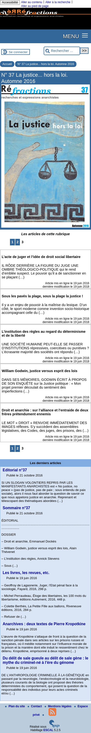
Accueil (7, 64)
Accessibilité (10, 2)
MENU (71, 36)
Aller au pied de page (35, 6)
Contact (35, 706)
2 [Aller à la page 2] (17, 242)
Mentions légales (58, 706)
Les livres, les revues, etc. (26, 573)
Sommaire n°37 (16, 508)
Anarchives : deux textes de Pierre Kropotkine (44, 624)
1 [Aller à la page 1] (12, 242)
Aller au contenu (31, 2)
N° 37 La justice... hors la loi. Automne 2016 (45, 64)
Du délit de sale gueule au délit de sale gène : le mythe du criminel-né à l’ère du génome (45, 660)
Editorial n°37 (15, 470)
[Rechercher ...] (62, 51)
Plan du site (15, 706)
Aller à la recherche (57, 2)
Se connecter (18, 52)
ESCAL (48, 730)
